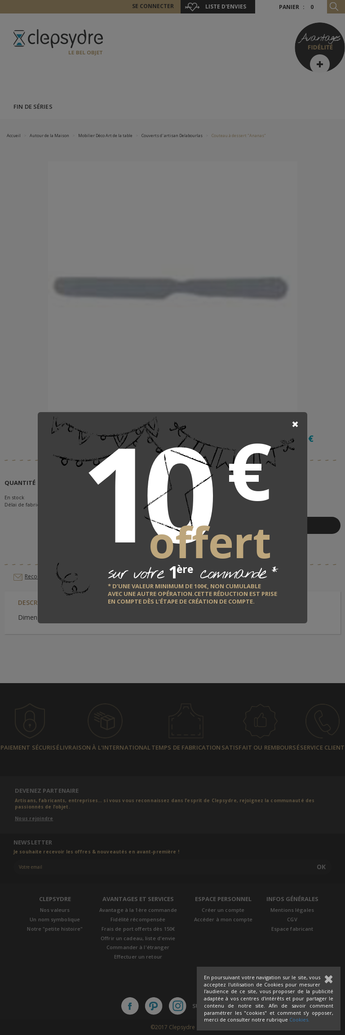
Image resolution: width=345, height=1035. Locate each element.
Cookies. (299, 1019)
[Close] (295, 424)
